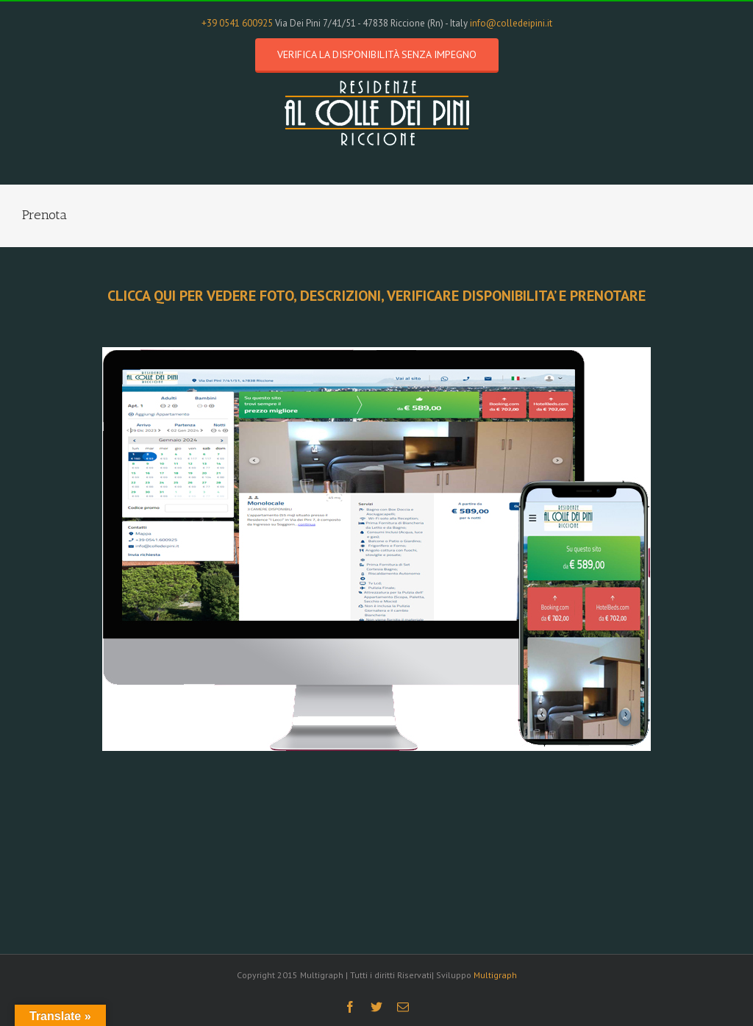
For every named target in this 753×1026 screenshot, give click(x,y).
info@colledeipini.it (511, 23)
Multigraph (495, 974)
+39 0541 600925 (237, 23)
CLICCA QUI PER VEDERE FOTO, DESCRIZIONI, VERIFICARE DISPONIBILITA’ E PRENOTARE (376, 295)
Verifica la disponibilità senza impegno (377, 54)
